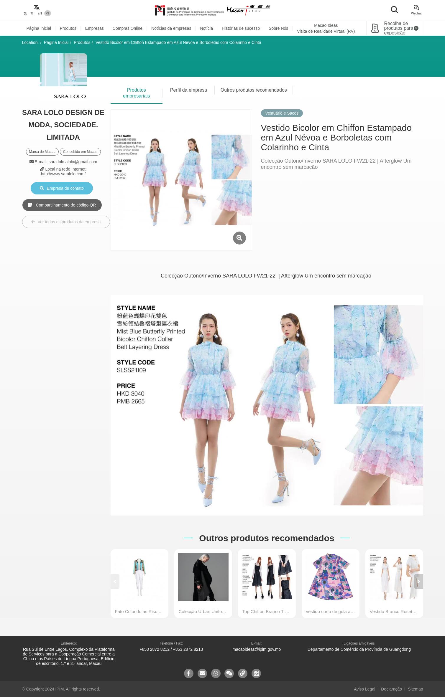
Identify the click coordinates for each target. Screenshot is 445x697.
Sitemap (415, 689)
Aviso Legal (364, 689)
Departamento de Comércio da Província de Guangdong (359, 649)
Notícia (206, 28)
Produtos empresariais (136, 92)
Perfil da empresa (188, 90)
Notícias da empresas (171, 28)
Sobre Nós (278, 28)
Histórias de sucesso (241, 28)
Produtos (68, 28)
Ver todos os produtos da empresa (66, 221)
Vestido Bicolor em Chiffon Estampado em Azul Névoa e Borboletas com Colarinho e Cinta (178, 42)
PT (48, 13)
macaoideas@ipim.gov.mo (256, 649)
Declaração (391, 689)
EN (39, 13)
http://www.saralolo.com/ (63, 173)
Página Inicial (39, 28)
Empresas (94, 28)
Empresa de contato (62, 188)
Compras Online (127, 28)
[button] (418, 581)
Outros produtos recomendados (254, 90)
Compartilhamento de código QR (62, 205)
